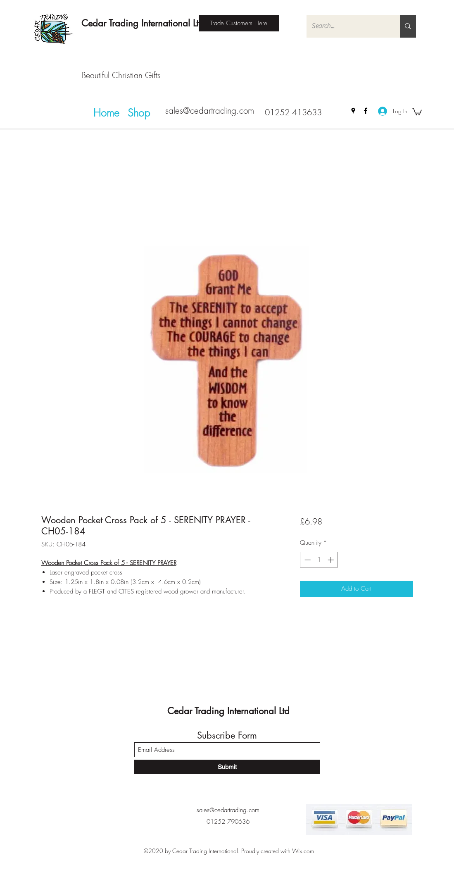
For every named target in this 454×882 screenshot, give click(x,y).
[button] (417, 111)
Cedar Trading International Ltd (142, 23)
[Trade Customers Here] (239, 23)
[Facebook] (365, 111)
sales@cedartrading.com (209, 110)
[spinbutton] (319, 559)
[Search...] (347, 26)
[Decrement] (306, 559)
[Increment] (331, 559)
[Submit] (227, 767)
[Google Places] (353, 111)
